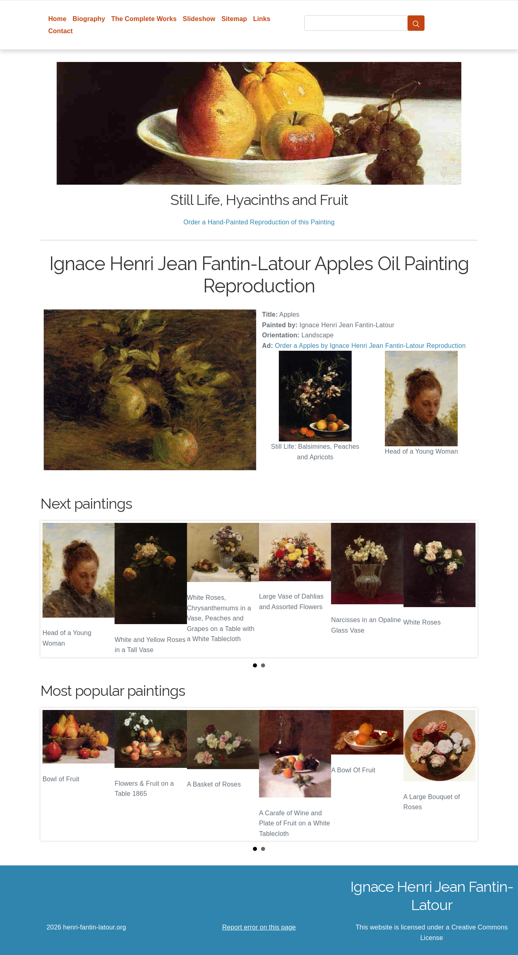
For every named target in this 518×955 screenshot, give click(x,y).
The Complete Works (144, 18)
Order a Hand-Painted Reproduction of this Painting (259, 222)
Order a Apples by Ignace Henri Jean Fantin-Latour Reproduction (370, 345)
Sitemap (234, 18)
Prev (53, 589)
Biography (88, 18)
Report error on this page (259, 927)
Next (465, 589)
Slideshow (199, 18)
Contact (60, 31)
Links (262, 18)
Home (57, 18)
